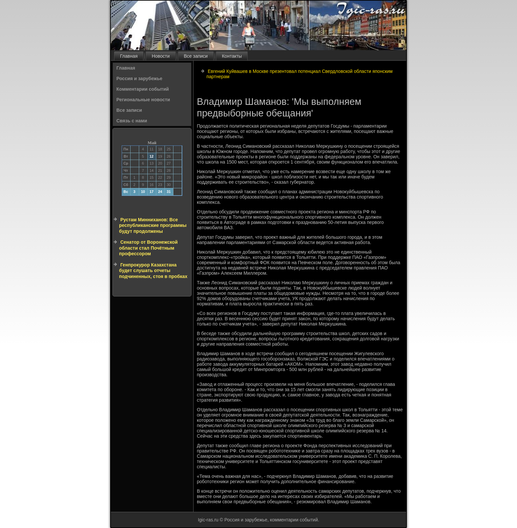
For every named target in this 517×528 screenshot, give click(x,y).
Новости (160, 56)
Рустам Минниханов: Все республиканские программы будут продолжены (153, 225)
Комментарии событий (142, 89)
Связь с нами (131, 120)
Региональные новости (143, 99)
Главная (128, 56)
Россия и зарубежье (139, 78)
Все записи (196, 56)
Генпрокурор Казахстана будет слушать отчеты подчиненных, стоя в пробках (153, 270)
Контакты (232, 56)
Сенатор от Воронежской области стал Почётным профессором (148, 247)
